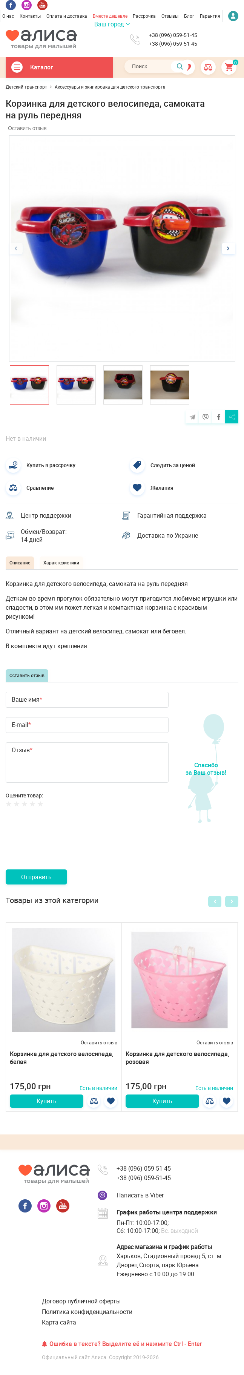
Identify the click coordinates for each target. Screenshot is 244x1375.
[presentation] (63, 847)
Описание (19, 563)
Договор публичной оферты (81, 1301)
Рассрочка (144, 16)
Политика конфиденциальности (87, 1312)
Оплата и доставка (66, 16)
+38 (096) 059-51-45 (173, 35)
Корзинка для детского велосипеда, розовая (177, 1058)
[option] (122, 248)
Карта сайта (59, 1322)
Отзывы (169, 16)
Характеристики (61, 563)
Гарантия (210, 16)
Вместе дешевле (110, 16)
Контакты (30, 16)
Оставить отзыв (27, 128)
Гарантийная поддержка (172, 515)
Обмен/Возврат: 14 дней (44, 536)
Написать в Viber (140, 1195)
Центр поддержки (46, 515)
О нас (8, 16)
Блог (189, 16)
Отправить (36, 877)
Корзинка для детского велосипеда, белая (62, 1058)
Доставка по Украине (167, 535)
